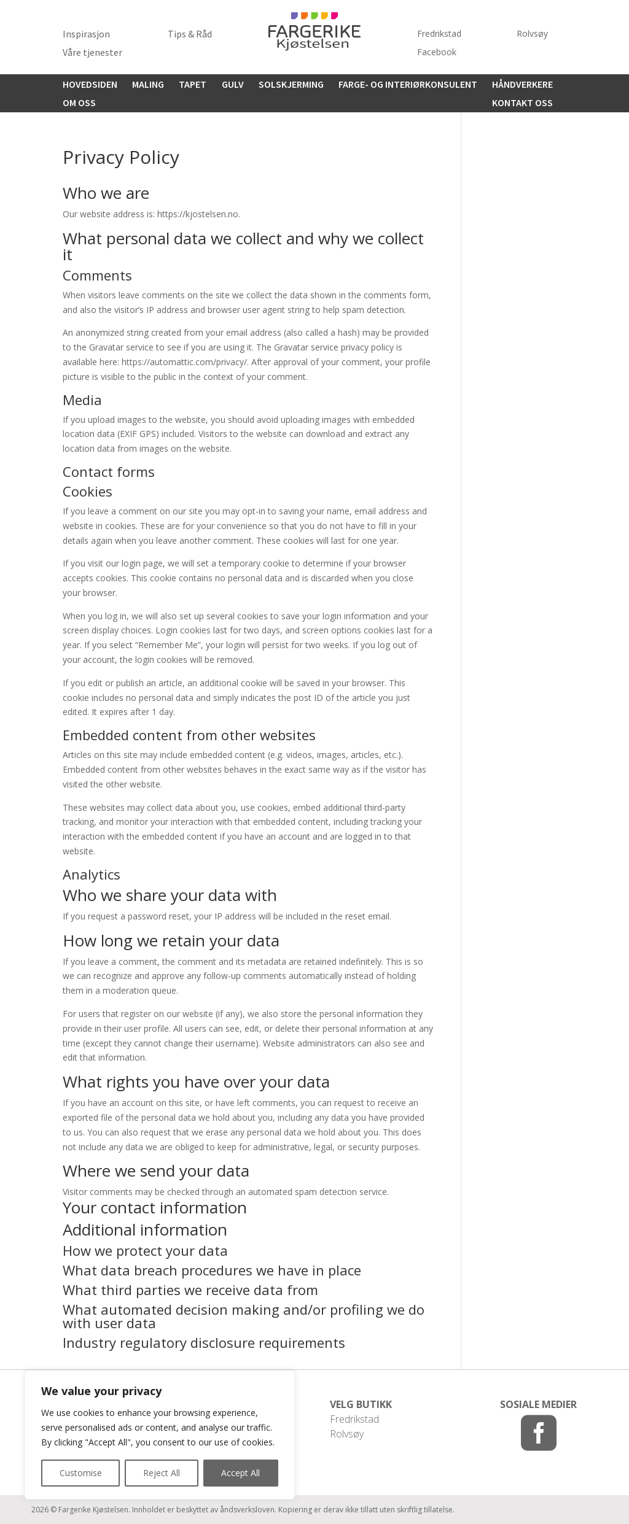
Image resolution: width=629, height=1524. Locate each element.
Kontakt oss (522, 103)
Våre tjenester (92, 53)
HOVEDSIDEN (90, 85)
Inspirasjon (86, 34)
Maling (148, 85)
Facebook (436, 53)
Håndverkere (522, 85)
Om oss (79, 103)
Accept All (240, 1473)
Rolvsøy (532, 34)
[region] (160, 1435)
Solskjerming (291, 85)
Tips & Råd (190, 34)
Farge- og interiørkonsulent (407, 85)
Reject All (161, 1473)
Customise (81, 1473)
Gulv (233, 85)
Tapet (192, 85)
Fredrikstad (439, 34)
